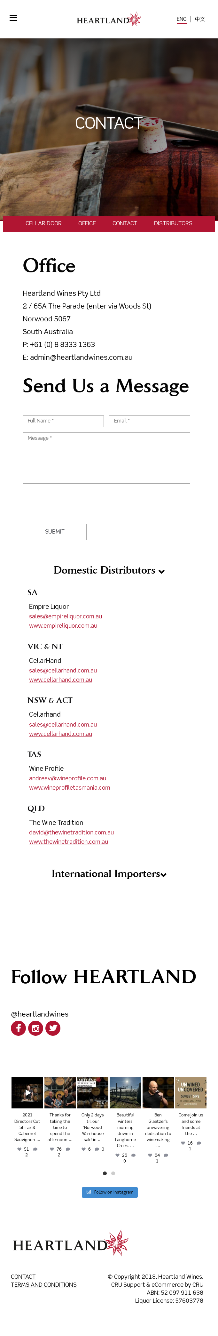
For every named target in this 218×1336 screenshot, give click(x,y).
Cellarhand (45, 715)
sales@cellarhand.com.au (63, 671)
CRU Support (128, 1285)
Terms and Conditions (44, 1285)
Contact (125, 224)
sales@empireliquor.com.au (65, 617)
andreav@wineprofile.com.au (67, 779)
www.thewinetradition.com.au (68, 842)
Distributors (173, 224)
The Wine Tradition (56, 823)
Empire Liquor (109, 617)
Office (87, 224)
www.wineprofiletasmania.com (69, 788)
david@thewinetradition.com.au (71, 833)
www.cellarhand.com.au (60, 680)
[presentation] (71, 501)
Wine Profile (46, 769)
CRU (197, 1285)
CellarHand (45, 661)
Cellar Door (44, 224)
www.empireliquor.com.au (63, 626)
